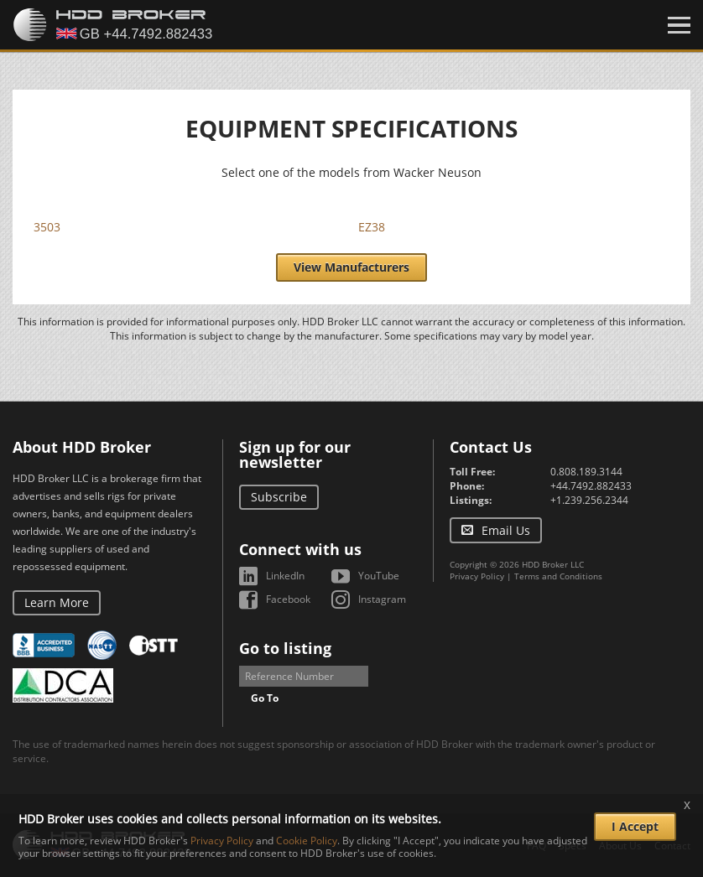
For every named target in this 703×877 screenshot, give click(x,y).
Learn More (56, 602)
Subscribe (279, 497)
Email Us (506, 530)
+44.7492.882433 (591, 486)
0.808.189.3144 (586, 471)
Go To (265, 698)
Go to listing (285, 648)
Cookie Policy (306, 840)
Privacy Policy (477, 576)
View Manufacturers (351, 267)
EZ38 (371, 227)
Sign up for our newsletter (295, 454)
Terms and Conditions (558, 576)
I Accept (635, 826)
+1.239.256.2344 (589, 500)
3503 (47, 227)
